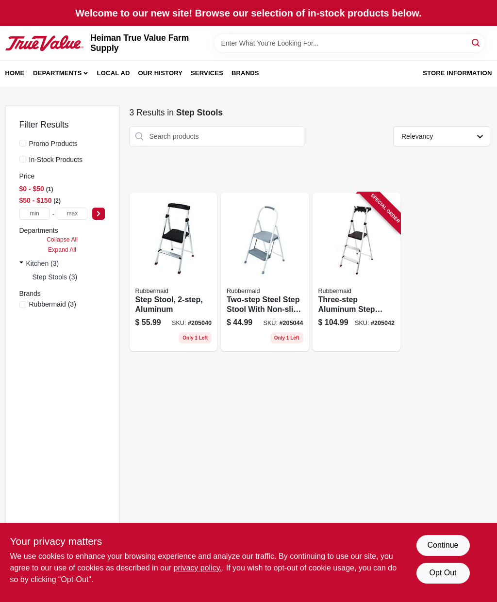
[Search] (476, 42)
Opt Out (442, 573)
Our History (160, 73)
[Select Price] (98, 214)
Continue (442, 545)
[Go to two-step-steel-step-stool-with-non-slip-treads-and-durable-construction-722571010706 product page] (265, 272)
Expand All (62, 249)
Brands (245, 73)
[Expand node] (21, 263)
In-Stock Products (56, 159)
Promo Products (53, 143)
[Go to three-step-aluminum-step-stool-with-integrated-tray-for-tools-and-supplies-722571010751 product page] (357, 272)
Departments (57, 73)
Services (207, 73)
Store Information (457, 73)
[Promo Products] (22, 143)
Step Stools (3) (55, 277)
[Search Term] (349, 43)
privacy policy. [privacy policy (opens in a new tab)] (198, 568)
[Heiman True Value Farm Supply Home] (44, 43)
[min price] (34, 214)
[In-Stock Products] (22, 159)
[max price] (72, 214)
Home (15, 73)
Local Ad (113, 73)
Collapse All (62, 239)
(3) (52, 304)
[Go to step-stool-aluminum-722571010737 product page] (174, 272)
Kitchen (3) (42, 263)
